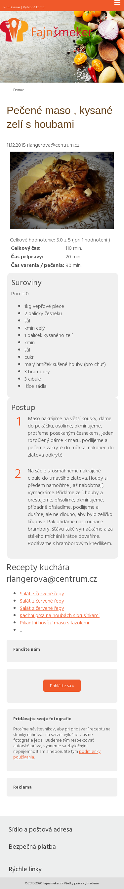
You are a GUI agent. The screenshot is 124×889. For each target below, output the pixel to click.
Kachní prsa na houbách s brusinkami (60, 615)
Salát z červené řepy (42, 593)
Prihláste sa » (62, 685)
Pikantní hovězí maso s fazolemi (54, 622)
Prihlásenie (11, 7)
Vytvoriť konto (33, 7)
